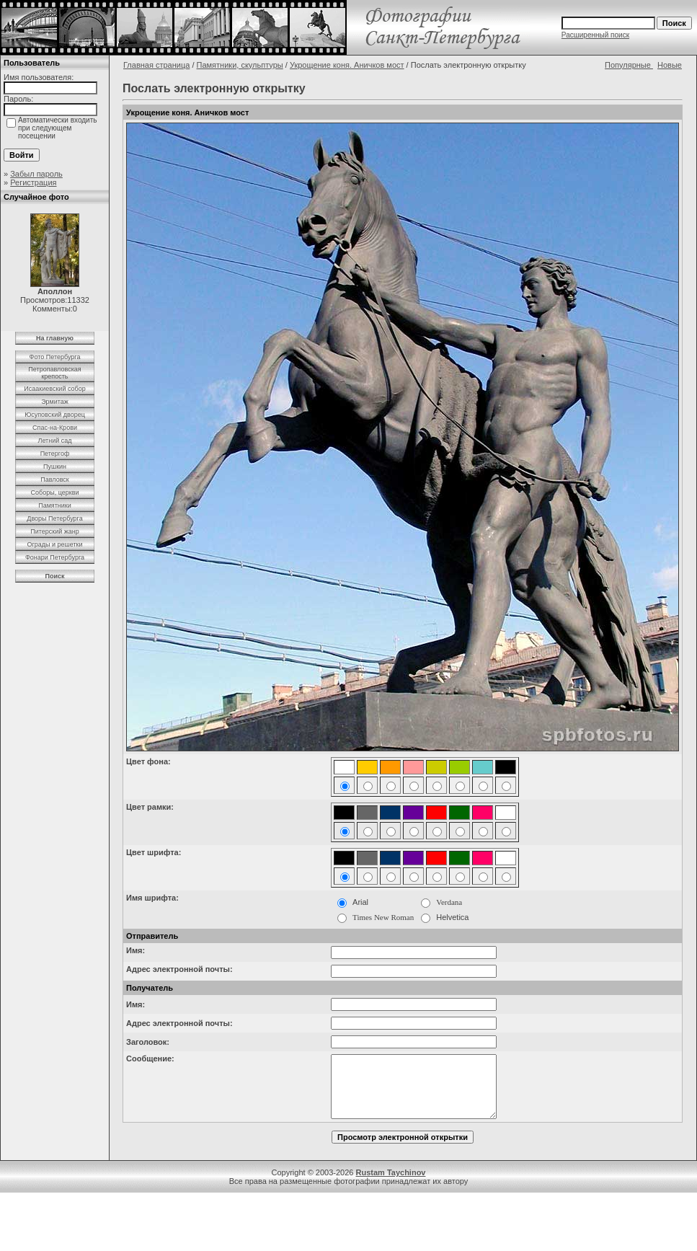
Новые (669, 65)
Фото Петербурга (55, 357)
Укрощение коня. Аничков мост (347, 65)
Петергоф (55, 453)
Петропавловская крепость (54, 373)
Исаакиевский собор (54, 388)
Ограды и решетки (54, 544)
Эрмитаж (54, 401)
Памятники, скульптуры (240, 65)
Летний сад (54, 440)
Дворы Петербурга (54, 518)
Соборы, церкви (55, 492)
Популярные (629, 65)
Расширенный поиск (595, 35)
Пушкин (54, 466)
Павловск (54, 479)
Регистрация (33, 182)
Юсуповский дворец (55, 414)
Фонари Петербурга (54, 557)
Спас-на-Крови (54, 427)
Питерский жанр (54, 531)
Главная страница (156, 65)
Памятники (54, 505)
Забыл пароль (36, 173)
